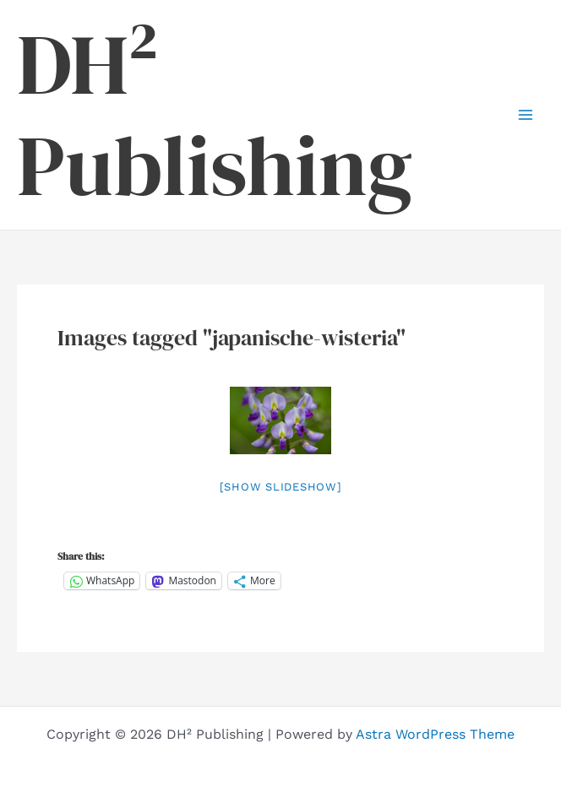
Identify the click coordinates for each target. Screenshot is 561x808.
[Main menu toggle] (525, 114)
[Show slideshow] (281, 486)
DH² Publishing (214, 115)
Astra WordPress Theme (435, 734)
